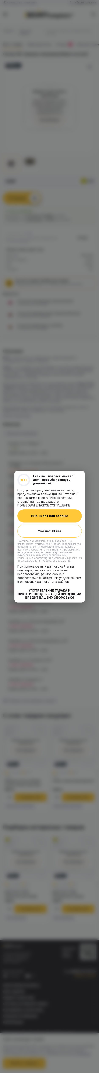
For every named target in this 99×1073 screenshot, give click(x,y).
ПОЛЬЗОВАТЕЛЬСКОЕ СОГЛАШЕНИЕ (43, 505)
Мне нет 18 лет (49, 531)
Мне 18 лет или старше (49, 516)
